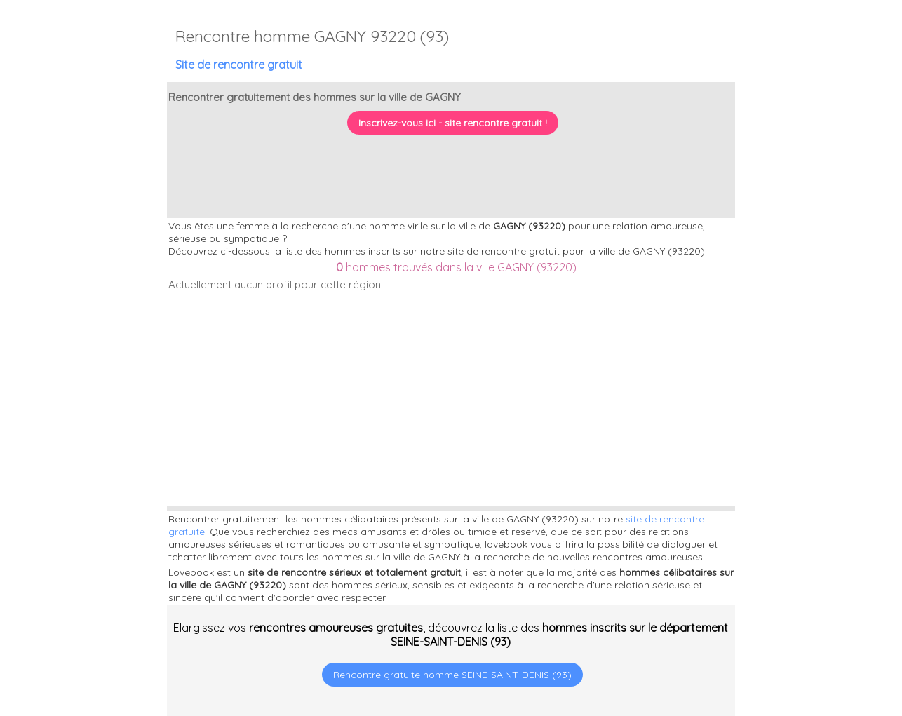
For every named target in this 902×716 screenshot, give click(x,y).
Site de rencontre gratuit (238, 65)
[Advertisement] (814, 625)
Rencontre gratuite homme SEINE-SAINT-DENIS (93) (452, 674)
